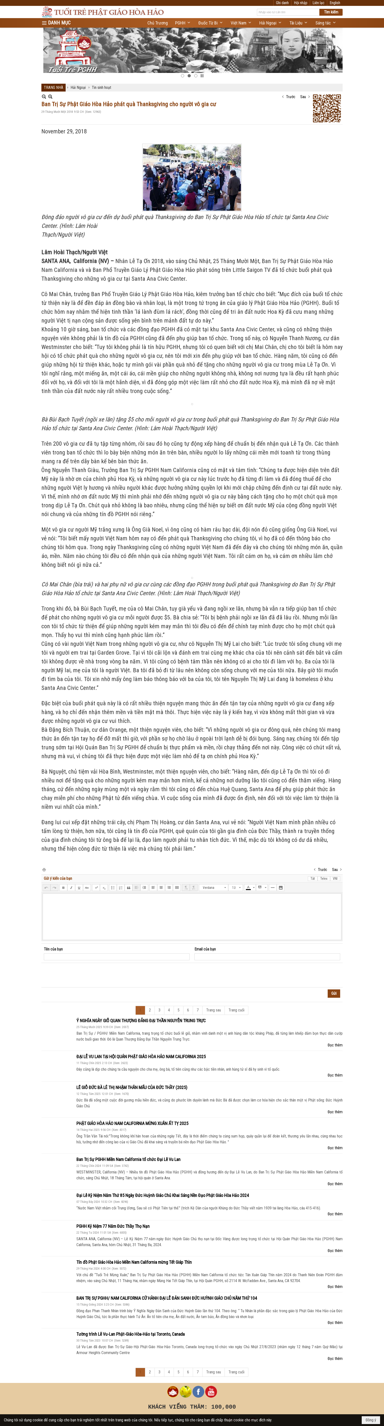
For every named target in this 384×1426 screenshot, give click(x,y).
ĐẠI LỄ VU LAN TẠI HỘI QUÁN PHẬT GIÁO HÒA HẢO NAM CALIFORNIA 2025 (141, 1056)
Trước (290, 96)
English (335, 2)
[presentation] (81, 975)
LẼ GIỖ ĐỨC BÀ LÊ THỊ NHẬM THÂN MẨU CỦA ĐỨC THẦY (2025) (131, 1087)
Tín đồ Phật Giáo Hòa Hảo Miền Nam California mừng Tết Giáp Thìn (134, 1262)
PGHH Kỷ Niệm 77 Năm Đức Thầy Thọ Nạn (113, 1226)
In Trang (43, 869)
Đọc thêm (335, 1045)
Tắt (313, 879)
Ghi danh (282, 2)
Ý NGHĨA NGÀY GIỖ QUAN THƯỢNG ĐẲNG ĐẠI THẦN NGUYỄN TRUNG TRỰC (141, 1020)
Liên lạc (318, 2)
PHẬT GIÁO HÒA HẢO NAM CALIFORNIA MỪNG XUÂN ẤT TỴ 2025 (132, 1123)
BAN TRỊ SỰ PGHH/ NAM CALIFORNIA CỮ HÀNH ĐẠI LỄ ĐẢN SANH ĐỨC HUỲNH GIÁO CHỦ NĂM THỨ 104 (166, 1298)
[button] (183, 23)
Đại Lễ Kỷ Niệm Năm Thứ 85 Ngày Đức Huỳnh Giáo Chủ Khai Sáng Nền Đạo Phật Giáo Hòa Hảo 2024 (162, 1195)
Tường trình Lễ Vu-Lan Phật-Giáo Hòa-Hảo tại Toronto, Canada (130, 1334)
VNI (335, 879)
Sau (303, 96)
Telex (323, 879)
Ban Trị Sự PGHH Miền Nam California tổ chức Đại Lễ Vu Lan (128, 1159)
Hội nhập (300, 2)
